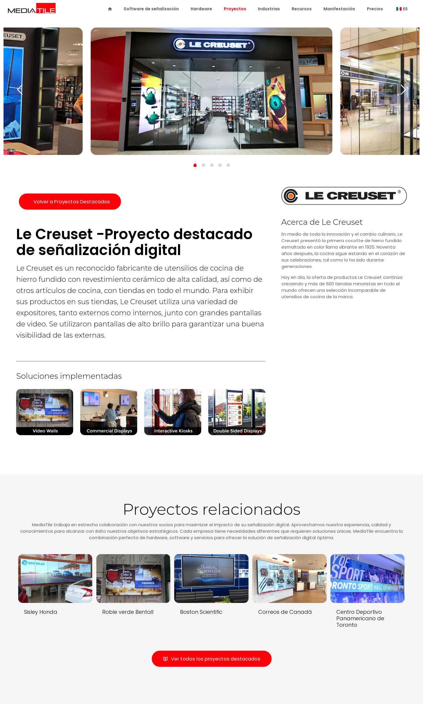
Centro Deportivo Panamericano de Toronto (360, 618)
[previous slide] (20, 89)
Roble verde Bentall (127, 612)
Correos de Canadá (285, 612)
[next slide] (403, 89)
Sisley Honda (40, 612)
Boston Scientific (201, 612)
